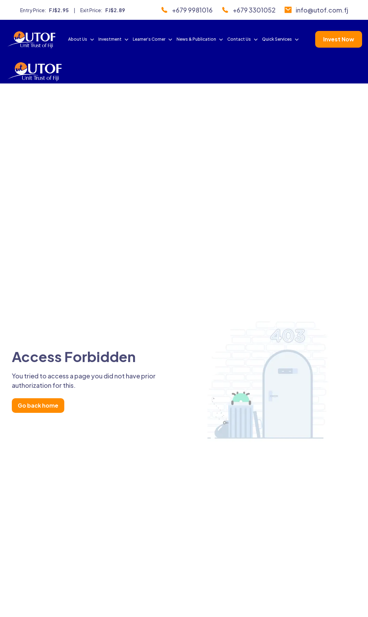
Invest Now (338, 39)
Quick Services (281, 39)
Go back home (38, 405)
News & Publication (200, 39)
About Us (82, 39)
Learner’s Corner (153, 39)
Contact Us (243, 39)
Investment (114, 39)
